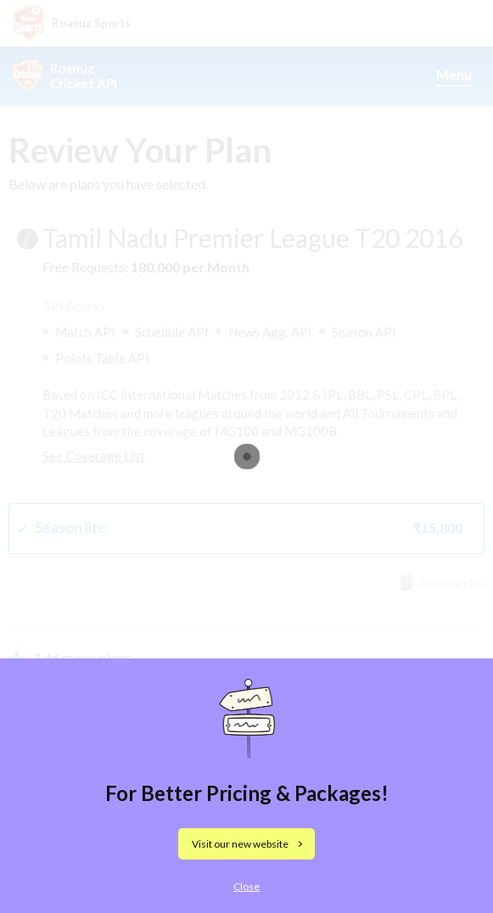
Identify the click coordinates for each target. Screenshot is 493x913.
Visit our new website (240, 843)
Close (246, 886)
